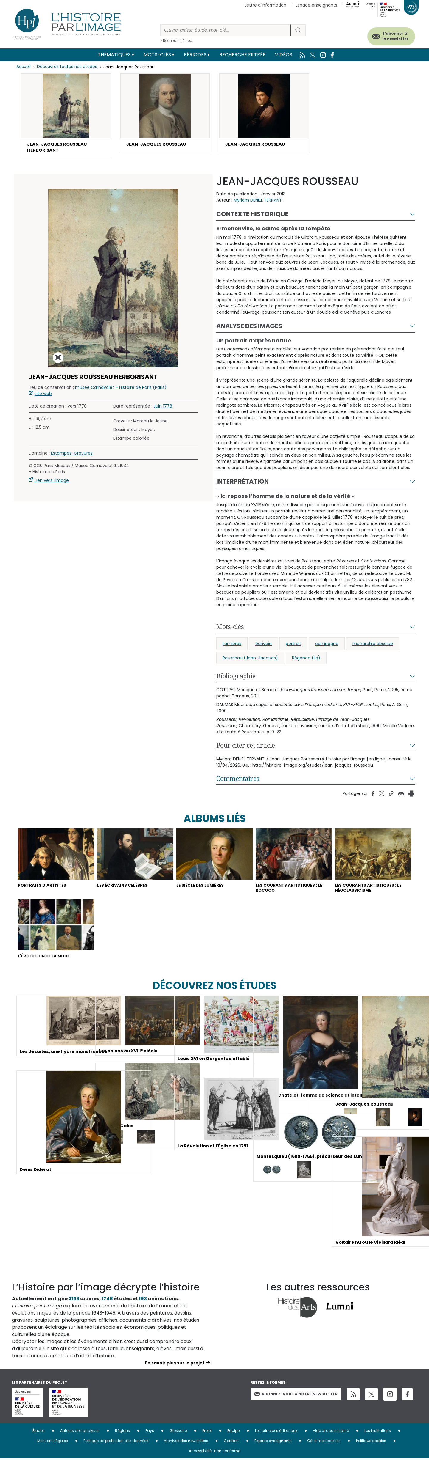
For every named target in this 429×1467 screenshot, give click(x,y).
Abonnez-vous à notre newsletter (296, 1402)
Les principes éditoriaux (276, 1438)
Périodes (195, 54)
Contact (231, 1449)
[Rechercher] (225, 30)
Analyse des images (249, 328)
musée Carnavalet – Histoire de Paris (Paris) (121, 390)
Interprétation (242, 483)
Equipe (233, 1438)
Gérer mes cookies (324, 1449)
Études (38, 1438)
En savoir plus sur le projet (175, 1371)
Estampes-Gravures (72, 455)
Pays (149, 1438)
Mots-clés (157, 54)
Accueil (24, 67)
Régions (122, 1438)
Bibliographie (236, 678)
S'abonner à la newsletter (388, 35)
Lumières (232, 646)
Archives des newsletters (186, 1449)
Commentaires (237, 781)
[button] (66, 117)
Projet (207, 1438)
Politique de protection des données (115, 1449)
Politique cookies (371, 1449)
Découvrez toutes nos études (69, 67)
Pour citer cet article (245, 747)
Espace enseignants (316, 5)
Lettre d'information (265, 5)
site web (43, 396)
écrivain (263, 646)
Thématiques (114, 54)
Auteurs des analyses (80, 1438)
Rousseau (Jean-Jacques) (250, 660)
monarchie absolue (372, 646)
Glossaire (178, 1438)
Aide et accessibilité (331, 1438)
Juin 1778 (162, 408)
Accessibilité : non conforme (214, 1459)
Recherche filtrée (242, 54)
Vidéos (283, 54)
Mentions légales (52, 1449)
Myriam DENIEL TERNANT (258, 202)
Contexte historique (252, 216)
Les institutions (377, 1438)
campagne (326, 646)
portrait (293, 646)
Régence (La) (306, 660)
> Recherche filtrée (176, 40)
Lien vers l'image (52, 483)
